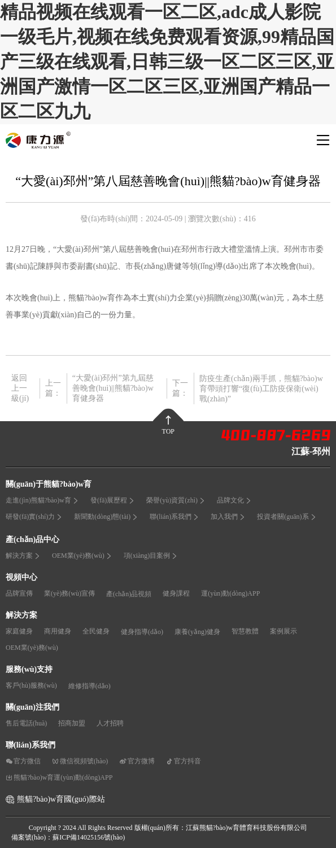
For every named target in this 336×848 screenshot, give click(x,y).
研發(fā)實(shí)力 (34, 517)
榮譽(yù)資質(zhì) (176, 500)
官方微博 (137, 761)
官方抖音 (183, 761)
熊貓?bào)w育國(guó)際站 (61, 799)
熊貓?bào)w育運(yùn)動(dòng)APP (59, 777)
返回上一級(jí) (20, 388)
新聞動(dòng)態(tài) (106, 517)
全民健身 (96, 631)
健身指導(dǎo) (142, 632)
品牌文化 (234, 500)
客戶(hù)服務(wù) (31, 685)
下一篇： (180, 388)
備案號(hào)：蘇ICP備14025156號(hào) (68, 837)
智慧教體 (245, 631)
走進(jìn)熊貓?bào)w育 (42, 500)
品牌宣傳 (19, 593)
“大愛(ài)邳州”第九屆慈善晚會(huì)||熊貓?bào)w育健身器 (113, 388)
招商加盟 (71, 723)
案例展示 (283, 631)
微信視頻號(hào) (80, 761)
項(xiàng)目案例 (151, 555)
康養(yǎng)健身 (197, 632)
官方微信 (23, 761)
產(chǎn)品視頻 (128, 594)
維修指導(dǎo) (89, 686)
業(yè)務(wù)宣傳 (69, 593)
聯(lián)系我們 (174, 517)
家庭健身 (19, 631)
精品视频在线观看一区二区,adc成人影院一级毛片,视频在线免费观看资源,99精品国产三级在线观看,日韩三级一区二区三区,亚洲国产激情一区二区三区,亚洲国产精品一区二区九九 (167, 61)
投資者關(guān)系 (286, 517)
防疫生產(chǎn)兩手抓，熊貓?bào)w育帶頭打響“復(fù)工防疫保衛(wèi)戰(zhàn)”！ (261, 388)
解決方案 (23, 555)
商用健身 (57, 631)
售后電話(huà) (26, 723)
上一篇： (53, 388)
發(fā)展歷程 (112, 500)
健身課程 (176, 593)
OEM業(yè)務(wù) (82, 555)
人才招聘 (110, 723)
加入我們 (228, 517)
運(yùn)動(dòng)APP (230, 593)
